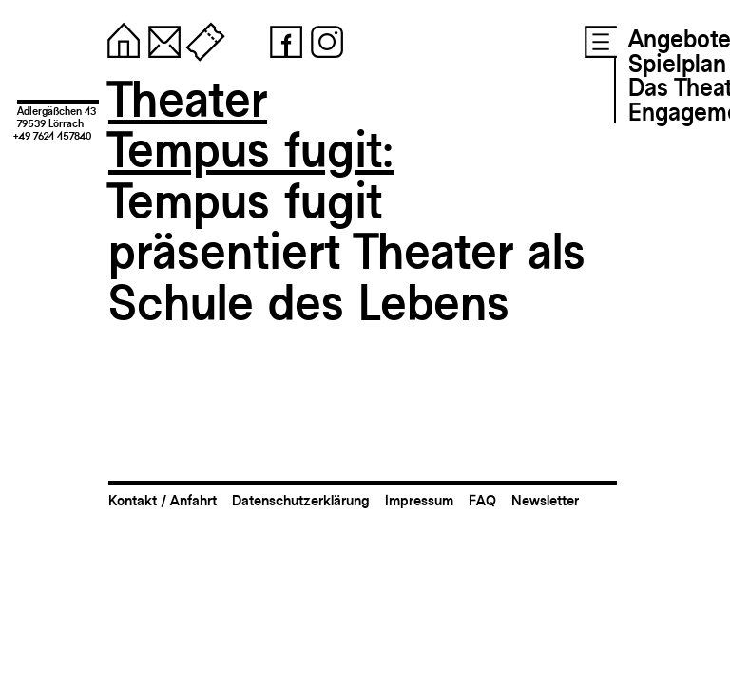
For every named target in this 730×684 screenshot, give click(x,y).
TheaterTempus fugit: (251, 124)
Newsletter (545, 500)
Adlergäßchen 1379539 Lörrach (56, 117)
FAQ (482, 500)
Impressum (419, 500)
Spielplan (677, 63)
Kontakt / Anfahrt (162, 500)
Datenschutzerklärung (301, 500)
